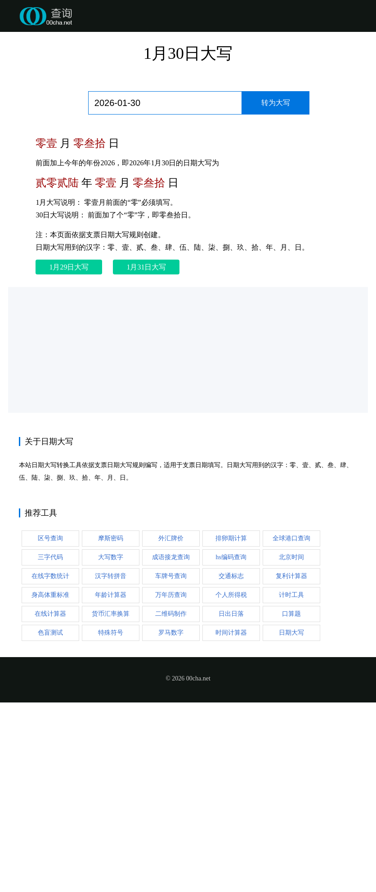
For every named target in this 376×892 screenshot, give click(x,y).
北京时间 (291, 557)
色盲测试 (50, 632)
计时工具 (291, 595)
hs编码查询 (231, 557)
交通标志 (231, 576)
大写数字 (110, 557)
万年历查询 (171, 595)
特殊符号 (110, 632)
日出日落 (231, 613)
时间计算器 (231, 632)
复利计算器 (291, 576)
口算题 (291, 613)
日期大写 (291, 632)
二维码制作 (171, 613)
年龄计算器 (110, 595)
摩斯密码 (110, 538)
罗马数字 (171, 632)
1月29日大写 (69, 267)
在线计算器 (50, 613)
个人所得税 (231, 595)
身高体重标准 (50, 595)
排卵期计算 (231, 538)
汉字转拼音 (110, 576)
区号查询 (50, 538)
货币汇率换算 (111, 613)
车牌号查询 (171, 576)
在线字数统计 (50, 576)
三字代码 (50, 557)
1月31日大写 (146, 267)
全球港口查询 (291, 538)
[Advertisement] (188, 350)
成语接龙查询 (171, 557)
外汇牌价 (171, 538)
